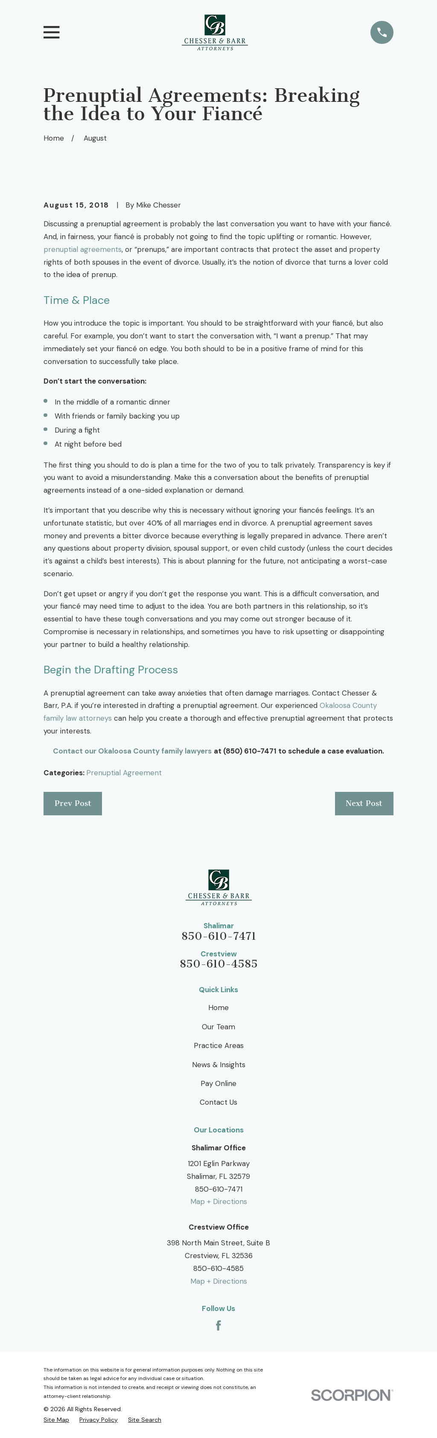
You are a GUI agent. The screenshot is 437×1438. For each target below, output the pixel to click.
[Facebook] (218, 1325)
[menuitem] (56, 1420)
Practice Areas (219, 1045)
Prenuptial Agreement (124, 772)
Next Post (364, 803)
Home (218, 1007)
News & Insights (218, 1064)
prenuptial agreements (83, 249)
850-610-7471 (218, 936)
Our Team (218, 1026)
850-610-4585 (219, 964)
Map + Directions (218, 1201)
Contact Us (218, 1102)
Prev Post (73, 803)
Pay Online (218, 1083)
